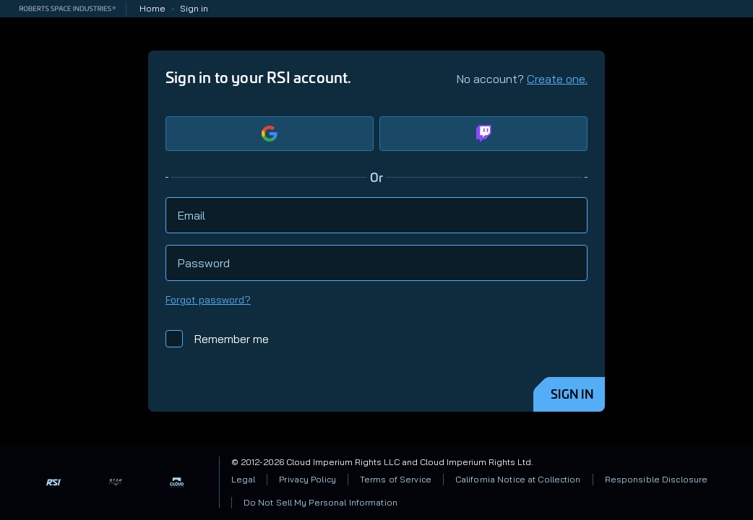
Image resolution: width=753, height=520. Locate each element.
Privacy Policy (307, 479)
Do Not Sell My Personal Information (320, 502)
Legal (243, 479)
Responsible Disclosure (656, 479)
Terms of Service (395, 479)
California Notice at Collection (518, 479)
